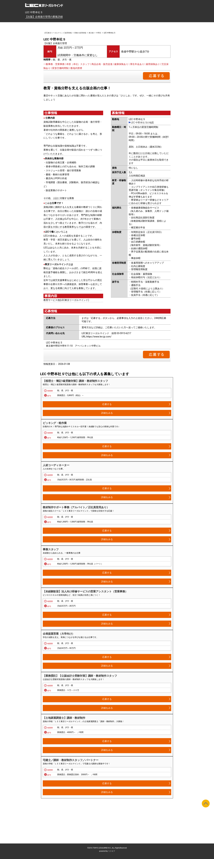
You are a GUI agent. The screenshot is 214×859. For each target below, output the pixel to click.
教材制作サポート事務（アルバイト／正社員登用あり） (76, 507)
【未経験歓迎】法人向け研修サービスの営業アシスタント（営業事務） (85, 591)
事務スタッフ (51, 549)
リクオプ (111, 851)
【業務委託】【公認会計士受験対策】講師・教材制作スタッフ (80, 675)
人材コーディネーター (56, 465)
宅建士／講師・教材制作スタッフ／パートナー (70, 760)
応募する (107, 404)
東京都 (91, 33)
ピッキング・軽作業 (55, 423)
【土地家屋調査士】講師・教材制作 (64, 717)
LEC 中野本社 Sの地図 (142, 122)
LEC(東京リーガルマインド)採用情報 (58, 33)
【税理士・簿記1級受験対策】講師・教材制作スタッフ (75, 381)
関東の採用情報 (80, 33)
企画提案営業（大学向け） (59, 633)
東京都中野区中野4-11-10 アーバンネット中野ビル (73, 345)
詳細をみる (107, 413)
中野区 (98, 33)
